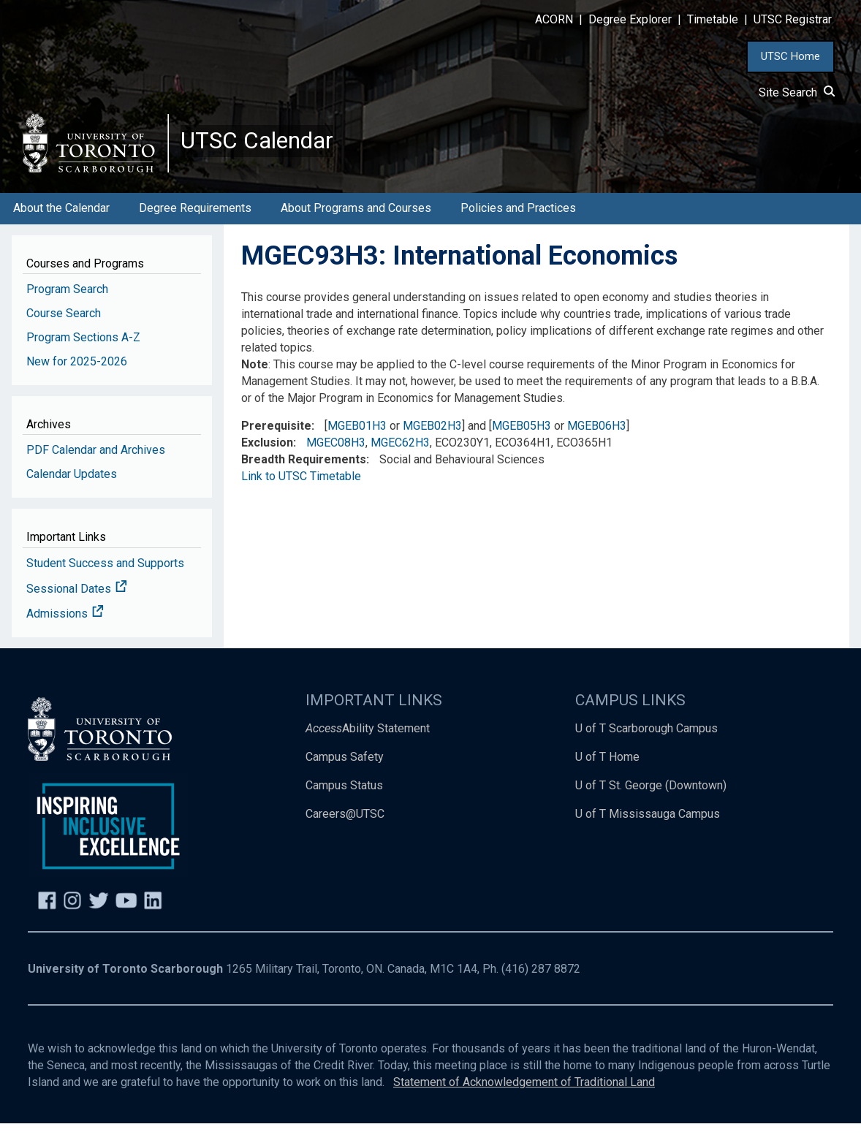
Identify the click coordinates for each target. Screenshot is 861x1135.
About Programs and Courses (356, 220)
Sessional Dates (76, 600)
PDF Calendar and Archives (95, 461)
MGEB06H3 (596, 437)
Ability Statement (368, 740)
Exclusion (267, 454)
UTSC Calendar (268, 146)
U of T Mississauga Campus (647, 825)
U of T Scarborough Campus (646, 740)
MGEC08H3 (335, 454)
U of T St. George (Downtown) (651, 797)
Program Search (67, 301)
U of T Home (607, 768)
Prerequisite (276, 437)
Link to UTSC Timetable (301, 488)
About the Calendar (61, 220)
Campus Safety (345, 768)
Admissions (65, 626)
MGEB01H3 (357, 437)
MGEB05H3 (521, 437)
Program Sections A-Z (83, 349)
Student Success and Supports (105, 575)
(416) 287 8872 (540, 980)
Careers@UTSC (345, 825)
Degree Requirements (195, 220)
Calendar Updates (71, 486)
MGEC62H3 (400, 454)
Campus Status (344, 797)
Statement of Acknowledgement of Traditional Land (524, 1094)
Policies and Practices (518, 220)
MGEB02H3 (432, 437)
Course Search (63, 325)
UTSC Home (790, 56)
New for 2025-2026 (76, 373)
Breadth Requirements (303, 471)
